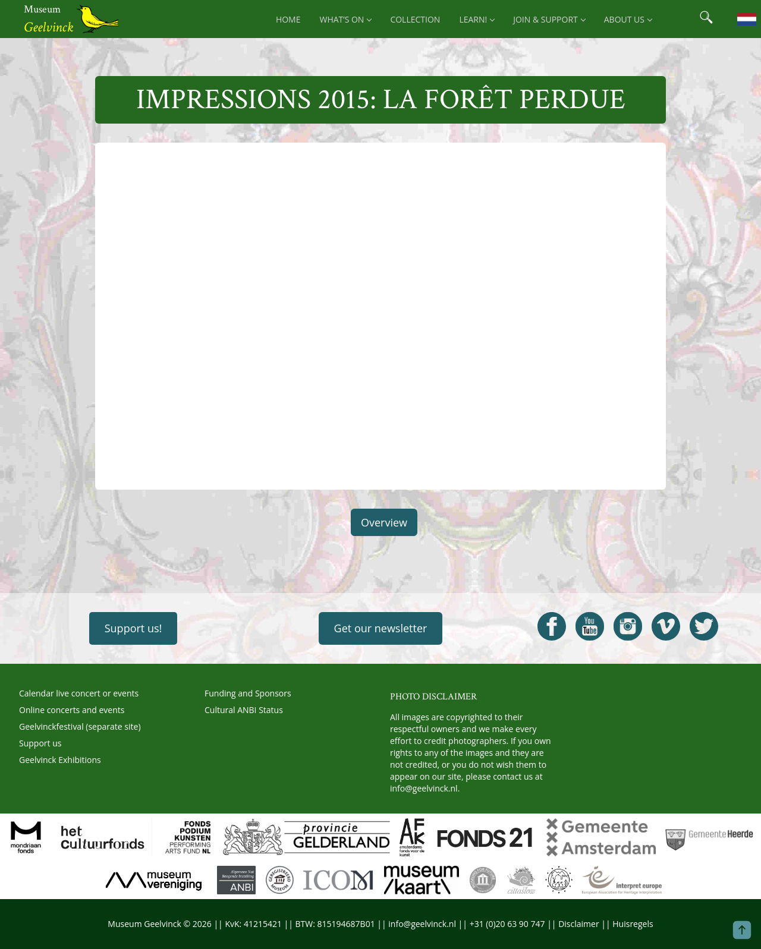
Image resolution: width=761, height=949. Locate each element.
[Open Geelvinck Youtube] (590, 626)
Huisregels (632, 923)
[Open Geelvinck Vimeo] (666, 626)
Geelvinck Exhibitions (60, 759)
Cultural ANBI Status (244, 709)
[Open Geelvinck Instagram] (628, 626)
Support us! (133, 628)
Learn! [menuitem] (476, 19)
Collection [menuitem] (415, 19)
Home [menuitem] (288, 19)
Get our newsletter (380, 628)
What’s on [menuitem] (345, 19)
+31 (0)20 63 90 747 (507, 923)
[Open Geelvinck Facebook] (551, 626)
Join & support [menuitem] (549, 19)
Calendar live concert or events (79, 693)
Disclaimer (578, 923)
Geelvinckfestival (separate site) (80, 726)
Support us (40, 743)
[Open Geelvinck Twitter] (704, 626)
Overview (384, 522)
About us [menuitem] (628, 19)
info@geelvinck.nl (424, 788)
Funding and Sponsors (248, 693)
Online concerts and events (71, 709)
